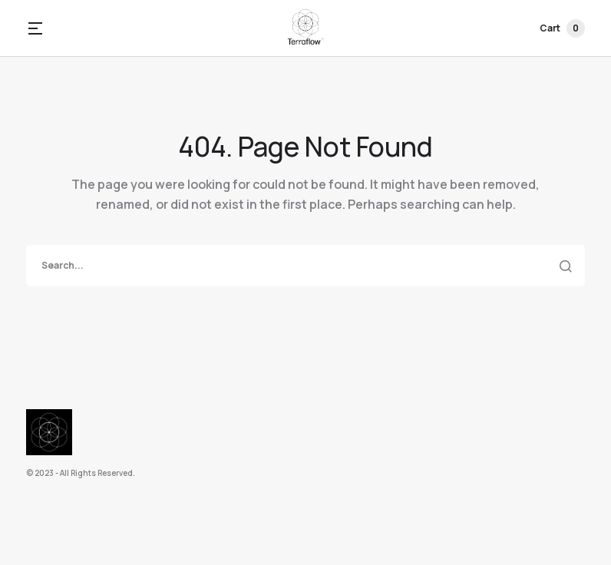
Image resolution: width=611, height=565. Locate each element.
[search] (305, 265)
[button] (35, 28)
